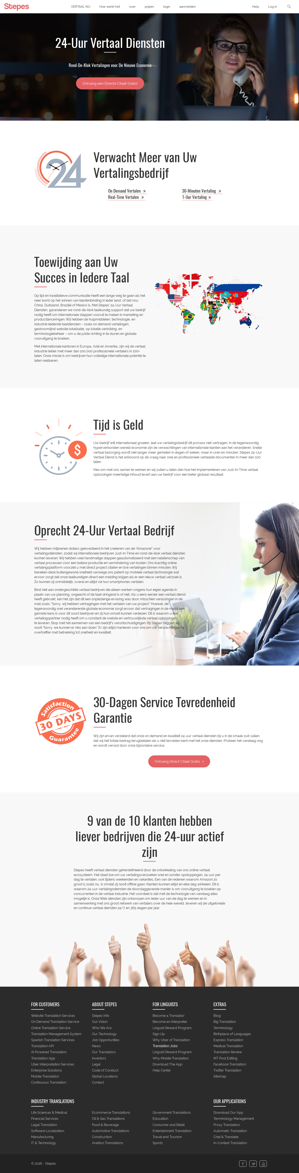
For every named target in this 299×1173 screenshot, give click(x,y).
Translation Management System (56, 1034)
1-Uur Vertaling (197, 197)
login (166, 7)
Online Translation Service (50, 1028)
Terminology (223, 1028)
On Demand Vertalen (127, 191)
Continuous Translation (48, 1083)
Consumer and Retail (169, 1125)
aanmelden (187, 7)
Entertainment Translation (172, 1131)
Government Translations (172, 1113)
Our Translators (104, 1052)
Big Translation (224, 1022)
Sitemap (219, 1077)
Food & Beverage (105, 1125)
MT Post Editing (225, 1058)
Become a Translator (169, 1016)
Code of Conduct (105, 1070)
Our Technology (104, 1034)
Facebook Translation (229, 1064)
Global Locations (105, 1077)
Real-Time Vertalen (126, 197)
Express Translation (228, 1040)
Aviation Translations (107, 1143)
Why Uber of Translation (171, 1040)
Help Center (162, 1070)
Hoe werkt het (109, 7)
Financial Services (44, 1119)
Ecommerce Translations (111, 1113)
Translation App (43, 1058)
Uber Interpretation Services (52, 1064)
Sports (158, 1143)
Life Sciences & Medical (49, 1113)
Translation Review (227, 1052)
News (96, 1046)
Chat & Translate (225, 1137)
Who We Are (102, 1028)
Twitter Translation (227, 1070)
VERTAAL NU (80, 7)
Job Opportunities (105, 1040)
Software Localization (47, 1131)
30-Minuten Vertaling (202, 191)
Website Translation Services (53, 1016)
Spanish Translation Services (53, 1040)
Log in (272, 7)
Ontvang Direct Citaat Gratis (179, 761)
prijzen (149, 7)
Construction (102, 1137)
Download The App (167, 1064)
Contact (98, 1083)
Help (255, 7)
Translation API (42, 1046)
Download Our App (228, 1113)
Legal (96, 1064)
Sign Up (159, 1034)
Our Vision (100, 1022)
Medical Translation (228, 1046)
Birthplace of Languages (232, 1034)
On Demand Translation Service (55, 1022)
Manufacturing (42, 1137)
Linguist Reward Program (172, 1028)
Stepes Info (100, 1016)
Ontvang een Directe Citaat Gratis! (110, 83)
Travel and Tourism (167, 1137)
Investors (99, 1058)
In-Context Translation (230, 1143)
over (132, 7)
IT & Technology (43, 1143)
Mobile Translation (45, 1077)
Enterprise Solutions (46, 1070)
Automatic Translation (230, 1131)
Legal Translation (44, 1125)
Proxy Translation (226, 1125)
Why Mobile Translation (171, 1058)
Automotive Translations (110, 1131)
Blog (217, 1016)
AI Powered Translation (48, 1052)
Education (160, 1119)
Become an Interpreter (170, 1022)
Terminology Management (233, 1119)
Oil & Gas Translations (108, 1119)
